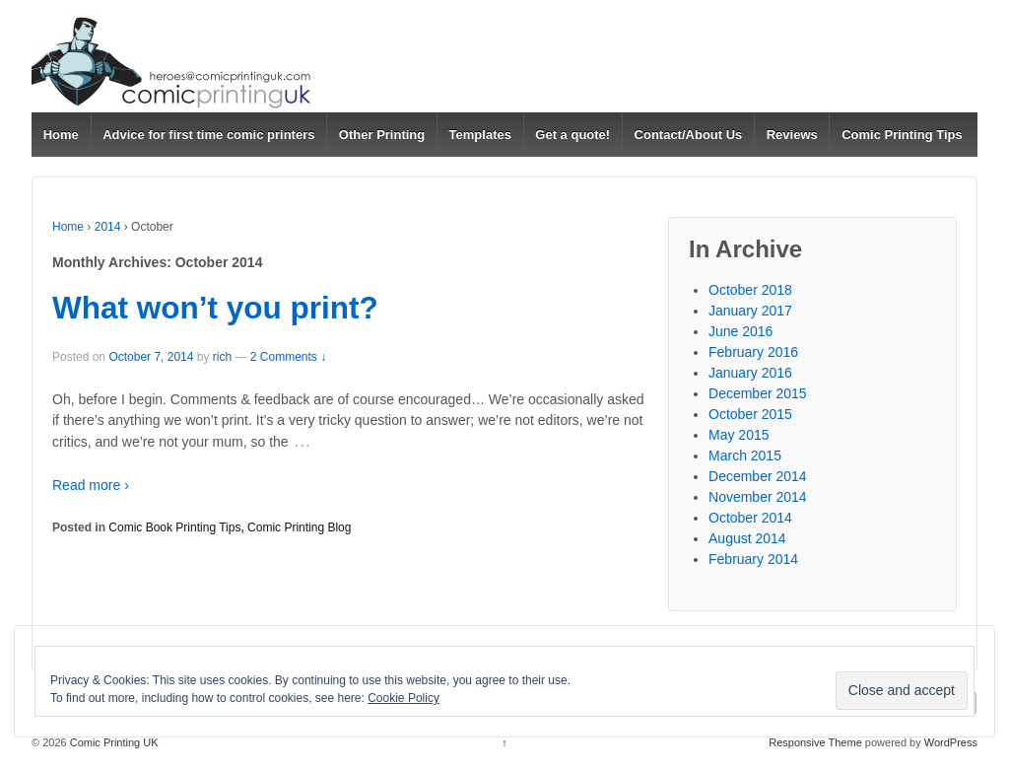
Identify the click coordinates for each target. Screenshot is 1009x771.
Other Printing (382, 134)
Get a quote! (572, 134)
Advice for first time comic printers (208, 134)
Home (61, 134)
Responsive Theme (815, 742)
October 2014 (750, 518)
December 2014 (757, 476)
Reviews (792, 134)
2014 (108, 227)
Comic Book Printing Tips (174, 527)
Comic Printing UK (113, 742)
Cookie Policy (403, 698)
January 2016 (750, 373)
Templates (480, 134)
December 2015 (757, 393)
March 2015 (744, 455)
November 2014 (757, 497)
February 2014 (753, 559)
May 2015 (738, 435)
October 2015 (750, 414)
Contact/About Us (689, 134)
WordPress (950, 742)
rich (222, 357)
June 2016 (740, 331)
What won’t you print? (215, 307)
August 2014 (747, 538)
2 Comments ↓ (288, 357)
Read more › (90, 485)
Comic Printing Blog (299, 527)
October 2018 (750, 290)
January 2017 (750, 310)
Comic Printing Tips (902, 134)
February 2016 (753, 352)
